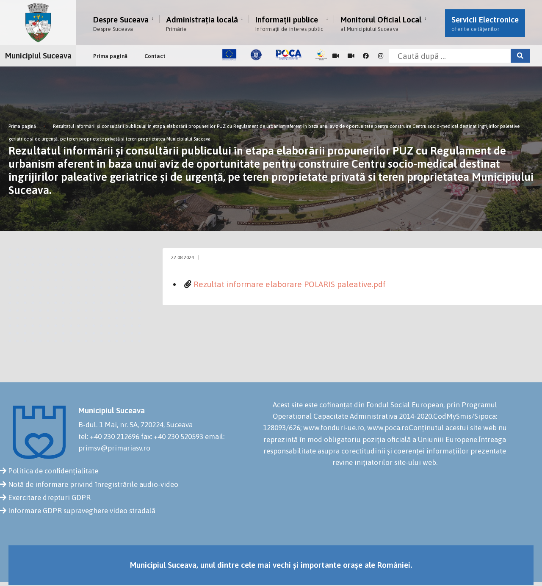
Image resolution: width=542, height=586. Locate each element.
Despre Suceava (121, 23)
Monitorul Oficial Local (380, 23)
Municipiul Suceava (38, 55)
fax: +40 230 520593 (172, 436)
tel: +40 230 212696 (108, 436)
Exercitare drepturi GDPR (49, 497)
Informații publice (289, 23)
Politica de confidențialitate (53, 471)
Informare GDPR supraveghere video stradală (81, 510)
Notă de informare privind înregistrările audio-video (93, 484)
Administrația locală (202, 23)
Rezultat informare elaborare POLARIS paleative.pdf (290, 284)
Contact (155, 56)
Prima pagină (110, 56)
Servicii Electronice (485, 23)
